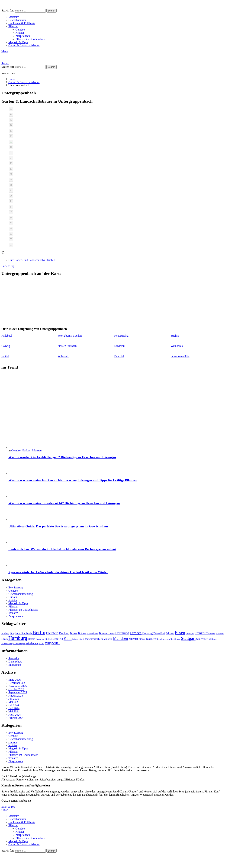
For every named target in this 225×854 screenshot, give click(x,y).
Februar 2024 (16, 717)
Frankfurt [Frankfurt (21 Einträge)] (201, 633)
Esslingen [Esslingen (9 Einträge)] (190, 633)
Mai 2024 (13, 711)
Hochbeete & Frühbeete (21, 23)
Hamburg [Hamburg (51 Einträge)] (17, 638)
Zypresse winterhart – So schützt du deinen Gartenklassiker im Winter (58, 572)
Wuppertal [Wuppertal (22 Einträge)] (52, 643)
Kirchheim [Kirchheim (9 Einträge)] (49, 639)
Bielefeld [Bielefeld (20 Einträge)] (52, 633)
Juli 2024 (13, 705)
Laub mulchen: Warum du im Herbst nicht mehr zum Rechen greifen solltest (62, 549)
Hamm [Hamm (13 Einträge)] (31, 638)
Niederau (119, 345)
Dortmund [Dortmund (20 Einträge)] (122, 633)
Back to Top (8, 806)
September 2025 (17, 692)
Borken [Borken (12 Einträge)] (73, 633)
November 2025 (17, 686)
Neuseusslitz (121, 335)
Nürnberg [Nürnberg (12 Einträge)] (151, 638)
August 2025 (15, 695)
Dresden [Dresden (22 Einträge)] (136, 633)
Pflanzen (13, 26)
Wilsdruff (63, 356)
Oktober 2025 (16, 689)
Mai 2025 (13, 701)
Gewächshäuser (17, 20)
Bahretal (119, 356)
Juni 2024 (14, 708)
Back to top (7, 266)
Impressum (14, 664)
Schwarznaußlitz (180, 356)
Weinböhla (177, 345)
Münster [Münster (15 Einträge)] (133, 638)
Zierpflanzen (22, 35)
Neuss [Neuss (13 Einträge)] (142, 638)
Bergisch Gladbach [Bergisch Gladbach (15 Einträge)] (21, 633)
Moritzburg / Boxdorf (70, 335)
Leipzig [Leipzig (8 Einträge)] (75, 639)
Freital (5, 356)
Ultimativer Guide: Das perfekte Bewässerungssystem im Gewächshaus (58, 526)
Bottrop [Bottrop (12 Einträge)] (82, 633)
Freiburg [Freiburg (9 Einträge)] (211, 633)
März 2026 (14, 679)
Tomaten (13, 612)
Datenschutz (15, 661)
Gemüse (20, 29)
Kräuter (19, 32)
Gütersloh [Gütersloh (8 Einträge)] (220, 633)
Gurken (26, 450)
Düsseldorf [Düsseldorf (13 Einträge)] (159, 633)
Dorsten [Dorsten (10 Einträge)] (110, 633)
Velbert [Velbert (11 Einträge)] (204, 639)
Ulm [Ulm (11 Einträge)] (198, 639)
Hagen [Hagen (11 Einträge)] (4, 639)
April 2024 (14, 714)
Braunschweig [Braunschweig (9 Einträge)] (92, 633)
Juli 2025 (13, 698)
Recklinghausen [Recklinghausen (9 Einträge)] (163, 639)
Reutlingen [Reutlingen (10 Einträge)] (175, 639)
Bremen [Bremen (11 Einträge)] (103, 633)
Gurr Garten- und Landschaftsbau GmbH (31, 260)
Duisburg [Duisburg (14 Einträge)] (147, 633)
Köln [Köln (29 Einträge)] (68, 638)
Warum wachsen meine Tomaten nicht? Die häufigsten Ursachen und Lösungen (64, 503)
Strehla (175, 335)
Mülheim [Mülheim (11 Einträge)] (108, 639)
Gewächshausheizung (20, 593)
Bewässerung (15, 587)
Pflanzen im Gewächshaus (30, 39)
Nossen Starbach (67, 345)
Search (51, 10)
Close (4, 809)
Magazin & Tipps (18, 42)
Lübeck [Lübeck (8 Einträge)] (81, 639)
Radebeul (6, 335)
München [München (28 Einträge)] (120, 638)
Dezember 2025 (17, 682)
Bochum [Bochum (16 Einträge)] (64, 633)
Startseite (13, 16)
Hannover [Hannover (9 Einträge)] (40, 639)
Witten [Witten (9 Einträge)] (41, 643)
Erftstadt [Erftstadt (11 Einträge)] (170, 633)
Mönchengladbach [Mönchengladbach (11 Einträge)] (94, 639)
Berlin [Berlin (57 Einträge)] (39, 632)
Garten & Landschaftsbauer (24, 45)
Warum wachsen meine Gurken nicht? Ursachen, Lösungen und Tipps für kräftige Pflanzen (72, 480)
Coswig (5, 345)
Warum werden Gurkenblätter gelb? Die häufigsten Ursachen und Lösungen (62, 457)
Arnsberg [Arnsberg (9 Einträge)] (5, 633)
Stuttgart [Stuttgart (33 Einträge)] (188, 638)
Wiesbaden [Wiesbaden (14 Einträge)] (31, 643)
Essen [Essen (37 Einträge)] (180, 632)
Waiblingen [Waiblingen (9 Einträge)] (20, 643)
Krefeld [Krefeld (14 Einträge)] (58, 638)
